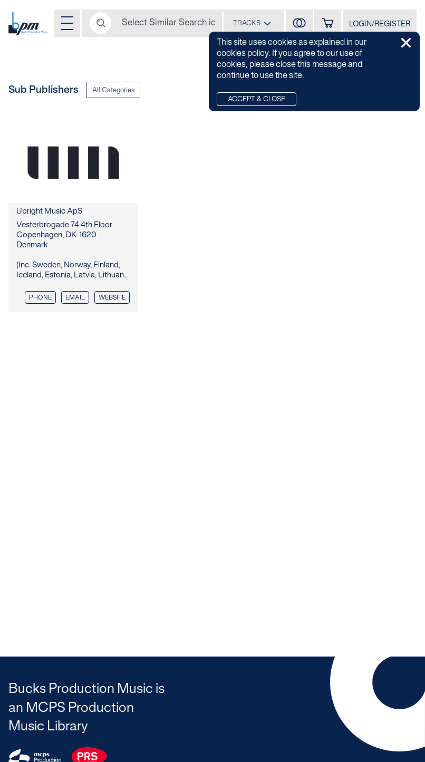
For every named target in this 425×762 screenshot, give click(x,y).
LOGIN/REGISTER (379, 24)
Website (112, 298)
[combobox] (252, 23)
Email (75, 298)
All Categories (113, 91)
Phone (40, 298)
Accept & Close (256, 100)
